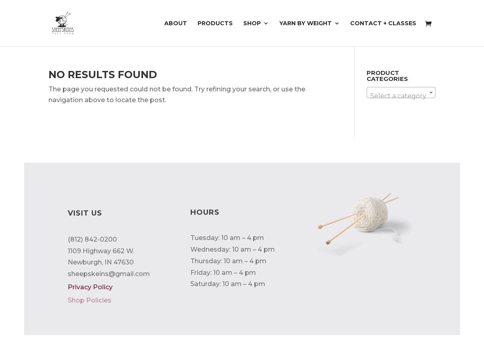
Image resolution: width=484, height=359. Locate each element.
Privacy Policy (90, 287)
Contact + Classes (383, 23)
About (175, 23)
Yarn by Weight (305, 23)
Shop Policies (89, 300)
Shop (252, 23)
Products (215, 23)
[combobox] (401, 92)
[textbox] (401, 96)
